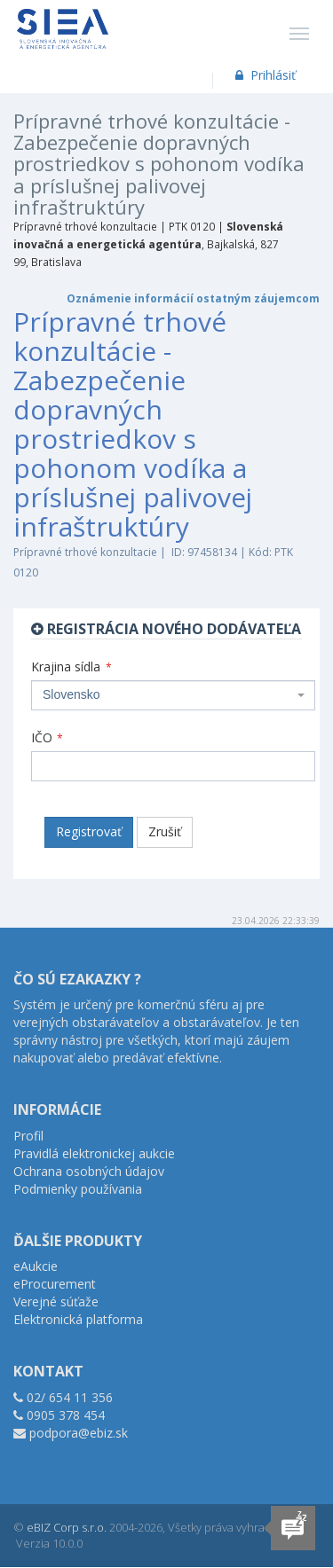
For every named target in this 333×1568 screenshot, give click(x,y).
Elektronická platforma (78, 1319)
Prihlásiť (264, 75)
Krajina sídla (71, 666)
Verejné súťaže (56, 1301)
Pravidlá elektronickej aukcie (94, 1153)
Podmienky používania (77, 1188)
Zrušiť (164, 831)
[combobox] (173, 695)
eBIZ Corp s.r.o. (67, 1527)
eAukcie (35, 1266)
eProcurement (54, 1283)
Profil (28, 1135)
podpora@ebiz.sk (78, 1432)
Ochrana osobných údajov (88, 1171)
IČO (47, 737)
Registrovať (89, 831)
